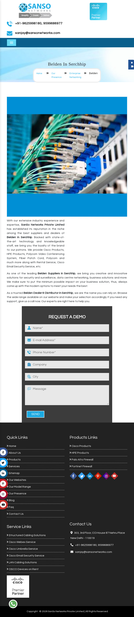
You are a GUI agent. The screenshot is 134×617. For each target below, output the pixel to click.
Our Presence (16, 493)
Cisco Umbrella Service (22, 548)
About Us (14, 452)
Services (13, 466)
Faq (10, 507)
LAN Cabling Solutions (22, 562)
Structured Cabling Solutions (26, 535)
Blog (10, 500)
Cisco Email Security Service (25, 555)
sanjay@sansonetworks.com (93, 552)
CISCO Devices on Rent (23, 569)
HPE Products (79, 452)
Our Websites (16, 480)
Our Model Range (19, 486)
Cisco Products (80, 446)
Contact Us (15, 513)
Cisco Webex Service (21, 542)
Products (14, 459)
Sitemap (13, 473)
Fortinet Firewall (81, 466)
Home (39, 73)
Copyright (32, 611)
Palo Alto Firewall (81, 459)
